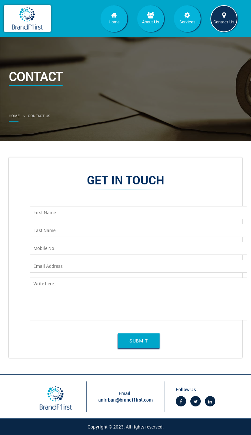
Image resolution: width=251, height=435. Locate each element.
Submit (138, 341)
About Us (150, 18)
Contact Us (224, 18)
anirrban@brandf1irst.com (125, 400)
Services (187, 18)
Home (114, 18)
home (14, 115)
